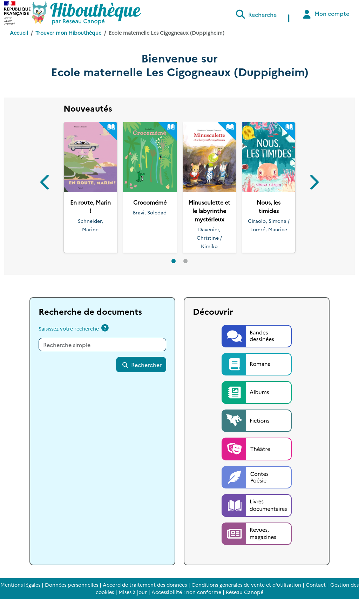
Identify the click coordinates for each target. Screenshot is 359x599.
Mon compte (325, 14)
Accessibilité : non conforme (186, 591)
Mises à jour (132, 591)
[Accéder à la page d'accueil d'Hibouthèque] (86, 13)
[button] (46, 183)
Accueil (19, 32)
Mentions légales (20, 584)
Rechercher (142, 364)
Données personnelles (71, 584)
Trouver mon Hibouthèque (68, 32)
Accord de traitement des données (145, 584)
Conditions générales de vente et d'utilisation (246, 584)
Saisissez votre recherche (69, 328)
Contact (316, 584)
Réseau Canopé (244, 591)
